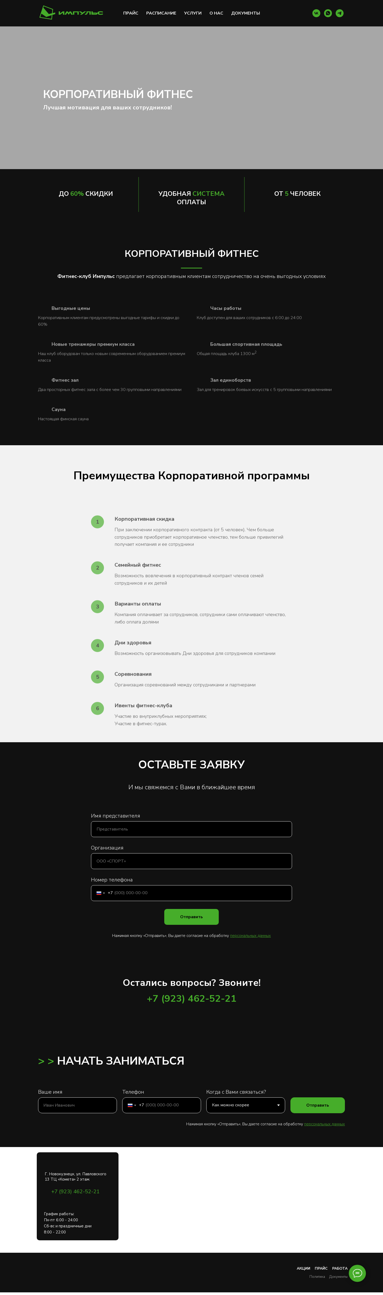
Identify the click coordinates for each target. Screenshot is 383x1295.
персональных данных (324, 1124)
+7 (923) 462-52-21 (75, 1191)
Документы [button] (338, 1276)
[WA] (328, 13)
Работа (340, 1268)
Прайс (321, 1268)
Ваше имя (50, 1092)
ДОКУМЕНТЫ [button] (245, 13)
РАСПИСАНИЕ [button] (161, 13)
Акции (303, 1268)
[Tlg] (340, 13)
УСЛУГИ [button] (193, 13)
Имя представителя (115, 815)
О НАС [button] (216, 13)
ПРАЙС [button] (130, 13)
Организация (107, 847)
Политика (317, 1276)
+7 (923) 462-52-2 (189, 998)
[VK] (316, 13)
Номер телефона (112, 879)
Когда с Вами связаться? (236, 1092)
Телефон (133, 1092)
